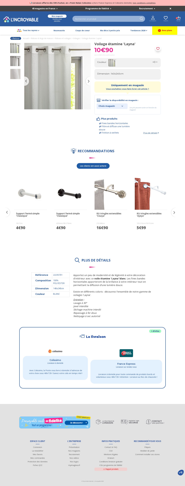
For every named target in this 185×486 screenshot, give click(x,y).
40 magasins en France (45, 8)
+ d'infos (155, 331)
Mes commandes (37, 458)
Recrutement (147, 8)
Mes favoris (38, 454)
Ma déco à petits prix (110, 30)
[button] (181, 473)
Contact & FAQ (111, 447)
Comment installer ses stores (147, 454)
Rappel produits (110, 469)
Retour (15, 38)
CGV (111, 451)
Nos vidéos (74, 458)
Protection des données (38, 461)
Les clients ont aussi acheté (93, 166)
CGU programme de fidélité (110, 465)
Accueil (26, 38)
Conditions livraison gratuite (110, 461)
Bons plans (165, 30)
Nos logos (74, 461)
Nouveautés (59, 30)
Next (89, 77)
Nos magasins (74, 451)
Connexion (37, 447)
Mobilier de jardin (147, 451)
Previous (25, 77)
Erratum (111, 458)
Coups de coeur (82, 30)
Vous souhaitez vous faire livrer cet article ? (127, 89)
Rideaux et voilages (63, 38)
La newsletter (37, 451)
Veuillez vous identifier (57, 20)
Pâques (147, 447)
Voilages (76, 38)
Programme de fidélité (98, 8)
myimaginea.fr (74, 465)
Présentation (74, 447)
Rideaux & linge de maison (42, 38)
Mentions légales (111, 454)
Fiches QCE (37, 465)
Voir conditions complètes (144, 3)
